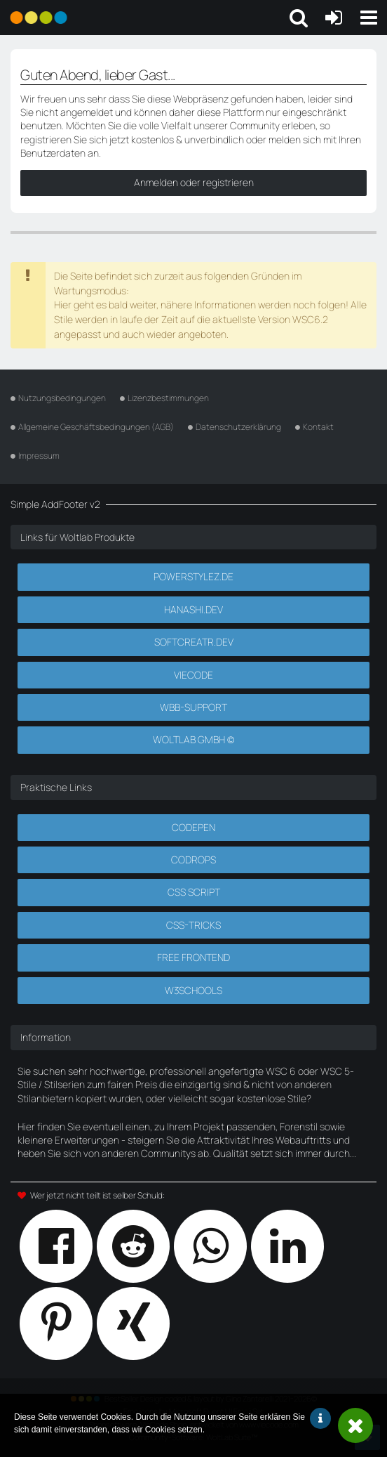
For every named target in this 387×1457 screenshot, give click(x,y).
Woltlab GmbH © (193, 739)
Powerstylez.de (193, 576)
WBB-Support (193, 707)
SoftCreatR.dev (193, 641)
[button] (369, 18)
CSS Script (194, 892)
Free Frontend (193, 957)
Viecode (193, 674)
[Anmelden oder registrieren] (334, 18)
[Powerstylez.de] (38, 18)
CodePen (193, 827)
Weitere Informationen (320, 1418)
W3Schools (193, 990)
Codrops (193, 859)
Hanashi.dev (193, 609)
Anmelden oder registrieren (194, 182)
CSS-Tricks (193, 925)
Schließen (355, 1425)
